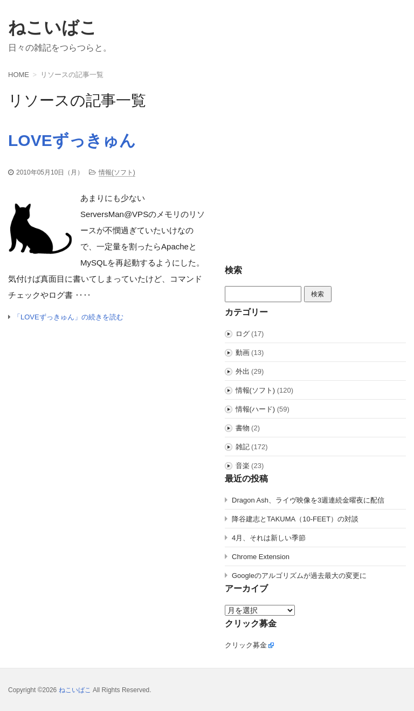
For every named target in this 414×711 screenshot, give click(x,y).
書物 (243, 428)
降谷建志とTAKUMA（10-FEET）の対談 (295, 519)
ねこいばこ (52, 27)
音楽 (243, 466)
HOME (18, 75)
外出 (243, 371)
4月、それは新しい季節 (269, 538)
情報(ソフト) (117, 172)
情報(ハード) (255, 409)
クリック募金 (246, 645)
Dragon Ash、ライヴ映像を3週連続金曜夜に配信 (308, 500)
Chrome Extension (260, 557)
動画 (243, 352)
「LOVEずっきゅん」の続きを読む (68, 317)
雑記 (243, 447)
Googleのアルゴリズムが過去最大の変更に (299, 575)
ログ (243, 334)
